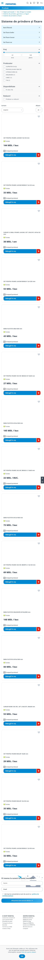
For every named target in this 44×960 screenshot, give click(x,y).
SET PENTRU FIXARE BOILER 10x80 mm (16, 754)
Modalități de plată (7, 921)
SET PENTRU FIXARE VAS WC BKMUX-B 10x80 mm (19, 376)
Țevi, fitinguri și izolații (24, 12)
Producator (7, 63)
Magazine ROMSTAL (28, 923)
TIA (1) (8, 80)
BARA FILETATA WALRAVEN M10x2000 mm (17, 612)
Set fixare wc (7, 42)
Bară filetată (7, 27)
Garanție (4, 925)
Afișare (38, 105)
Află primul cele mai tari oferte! (21, 900)
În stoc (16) (9, 90)
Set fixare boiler (8, 32)
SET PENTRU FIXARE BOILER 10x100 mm (16, 801)
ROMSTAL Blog (27, 921)
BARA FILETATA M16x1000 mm (13, 423)
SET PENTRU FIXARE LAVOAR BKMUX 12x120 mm (19, 185)
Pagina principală (8, 12)
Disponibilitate (9, 86)
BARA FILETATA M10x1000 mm (13, 659)
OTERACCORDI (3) (11, 72)
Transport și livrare (7, 923)
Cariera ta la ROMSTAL (29, 925)
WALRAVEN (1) (10, 75)
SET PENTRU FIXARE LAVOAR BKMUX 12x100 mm (19, 848)
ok (22, 956)
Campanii (25, 928)
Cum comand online (7, 919)
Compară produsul (11, 151)
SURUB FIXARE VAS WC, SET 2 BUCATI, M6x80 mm (19, 706)
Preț (5, 49)
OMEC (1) (9, 77)
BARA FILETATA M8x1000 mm (13, 329)
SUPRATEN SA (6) (11, 66)
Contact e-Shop (6, 928)
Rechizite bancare (27, 926)
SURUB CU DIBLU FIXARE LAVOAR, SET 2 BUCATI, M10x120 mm (22, 233)
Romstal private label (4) (13, 69)
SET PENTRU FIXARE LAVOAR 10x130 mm (16, 138)
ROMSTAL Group (27, 919)
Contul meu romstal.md (8, 918)
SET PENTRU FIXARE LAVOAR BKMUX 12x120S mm (19, 281)
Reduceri (7, 96)
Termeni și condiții (7, 926)
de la (12, 57)
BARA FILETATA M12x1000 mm (13, 518)
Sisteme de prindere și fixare (12, 16)
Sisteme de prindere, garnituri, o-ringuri (16, 14)
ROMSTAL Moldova (28, 918)
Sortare (3, 105)
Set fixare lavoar (8, 37)
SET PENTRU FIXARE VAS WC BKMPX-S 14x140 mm (19, 565)
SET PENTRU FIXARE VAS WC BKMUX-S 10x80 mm (19, 470)
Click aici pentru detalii (28, 952)
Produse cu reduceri (12, 99)
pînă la (30, 57)
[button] (41, 3)
